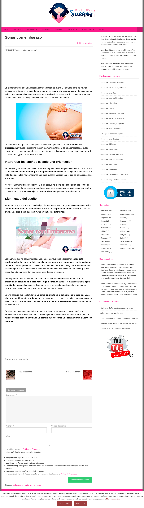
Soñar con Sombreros (108, 170)
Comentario (11, 395)
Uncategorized (125, 248)
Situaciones (87, 29)
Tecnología (124, 245)
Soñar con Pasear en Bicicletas (112, 118)
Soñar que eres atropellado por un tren (122, 323)
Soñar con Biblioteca (108, 144)
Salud (101, 29)
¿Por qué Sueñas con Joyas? (111, 134)
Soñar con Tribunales (108, 103)
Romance (104, 238)
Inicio (6, 29)
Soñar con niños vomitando (119, 328)
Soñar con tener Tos (108, 93)
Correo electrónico (59, 426)
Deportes (104, 217)
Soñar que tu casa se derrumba (121, 308)
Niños (103, 231)
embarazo (28, 485)
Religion (123, 235)
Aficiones (46, 29)
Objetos (71, 29)
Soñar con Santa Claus (109, 149)
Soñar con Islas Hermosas (110, 129)
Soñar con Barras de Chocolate (112, 113)
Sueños (104, 245)
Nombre (10, 426)
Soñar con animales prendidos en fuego (122, 318)
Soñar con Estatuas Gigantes (111, 159)
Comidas (58, 29)
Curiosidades (125, 214)
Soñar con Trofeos (107, 108)
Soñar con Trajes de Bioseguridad (113, 180)
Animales (31, 29)
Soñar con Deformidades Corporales (114, 175)
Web (8, 436)
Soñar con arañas (19, 374)
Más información (113, 499)
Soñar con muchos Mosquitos (111, 98)
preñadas (37, 485)
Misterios (104, 228)
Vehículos (105, 252)
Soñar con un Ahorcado (114, 313)
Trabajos (104, 248)
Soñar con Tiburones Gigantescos (113, 88)
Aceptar (80, 504)
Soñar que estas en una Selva (111, 154)
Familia (123, 217)
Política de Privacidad (31, 449)
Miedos (123, 224)
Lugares (104, 224)
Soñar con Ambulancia (109, 164)
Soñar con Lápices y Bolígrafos (112, 124)
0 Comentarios (84, 43)
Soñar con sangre (79, 374)
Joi (101, 313)
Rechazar (64, 504)
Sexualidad (105, 241)
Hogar (103, 221)
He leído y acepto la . (49, 448)
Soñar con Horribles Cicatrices (112, 83)
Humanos (17, 29)
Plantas (104, 235)
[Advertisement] (49, 67)
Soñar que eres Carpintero (110, 139)
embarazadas (18, 485)
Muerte (123, 228)
